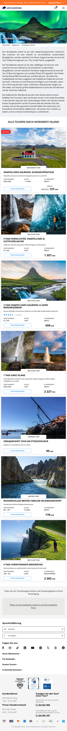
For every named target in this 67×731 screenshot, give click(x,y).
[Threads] (55, 647)
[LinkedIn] (25, 647)
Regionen (15, 45)
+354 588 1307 (43, 715)
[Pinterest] (40, 647)
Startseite (6, 45)
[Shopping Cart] (55, 8)
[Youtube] (32, 647)
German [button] (33, 629)
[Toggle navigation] (63, 8)
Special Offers (56, 2)
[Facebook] (3, 647)
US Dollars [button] (33, 636)
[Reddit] (63, 647)
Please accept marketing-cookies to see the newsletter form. (33, 606)
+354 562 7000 (43, 705)
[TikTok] (17, 647)
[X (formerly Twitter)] (48, 647)
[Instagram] (10, 647)
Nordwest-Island (28, 45)
